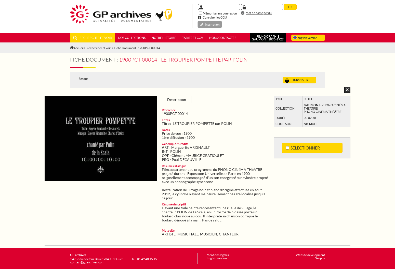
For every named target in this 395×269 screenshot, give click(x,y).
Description (176, 100)
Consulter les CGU (215, 17)
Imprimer (296, 81)
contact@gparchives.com (87, 262)
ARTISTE (169, 234)
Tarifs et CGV (192, 37)
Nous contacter (222, 37)
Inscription (212, 24)
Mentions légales (218, 255)
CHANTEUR (229, 234)
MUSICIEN (208, 234)
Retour (83, 78)
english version (305, 37)
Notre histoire (164, 37)
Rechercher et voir (92, 38)
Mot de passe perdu (259, 12)
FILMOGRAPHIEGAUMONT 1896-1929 (268, 38)
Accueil (79, 48)
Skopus (320, 258)
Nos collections (132, 37)
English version (217, 258)
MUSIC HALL (187, 234)
